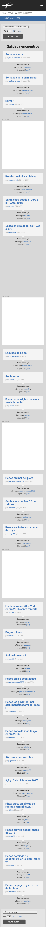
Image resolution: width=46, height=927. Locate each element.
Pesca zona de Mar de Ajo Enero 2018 (21, 733)
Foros (4, 13)
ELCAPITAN (12, 891)
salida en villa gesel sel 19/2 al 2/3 (22, 227)
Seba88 (11, 659)
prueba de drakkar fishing (21, 176)
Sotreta (11, 206)
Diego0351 (12, 534)
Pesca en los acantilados (20, 678)
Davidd (11, 865)
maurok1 (11, 636)
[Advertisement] (23, 145)
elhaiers (11, 737)
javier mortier (14, 58)
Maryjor (27, 389)
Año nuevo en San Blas (19, 757)
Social (10, 13)
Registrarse (8, 18)
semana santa (14, 54)
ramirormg (27, 67)
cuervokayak (13, 180)
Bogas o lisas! (13, 632)
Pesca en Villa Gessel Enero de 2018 (22, 831)
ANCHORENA (12, 376)
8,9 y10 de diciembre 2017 (21, 780)
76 (20, 31)
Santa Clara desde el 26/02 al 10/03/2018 (21, 201)
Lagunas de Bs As (16, 352)
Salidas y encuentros (23, 13)
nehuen (11, 104)
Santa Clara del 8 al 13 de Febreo (20, 503)
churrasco (12, 232)
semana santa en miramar (21, 77)
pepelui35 (12, 760)
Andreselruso (27, 113)
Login (18, 18)
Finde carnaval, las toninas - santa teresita (22, 401)
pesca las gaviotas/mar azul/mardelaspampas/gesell (22, 704)
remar (9, 100)
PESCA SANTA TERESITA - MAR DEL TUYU (21, 529)
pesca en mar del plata (19, 478)
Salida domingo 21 (16, 655)
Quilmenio (12, 508)
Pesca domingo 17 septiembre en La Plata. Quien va (22, 858)
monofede (12, 711)
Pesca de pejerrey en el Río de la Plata (21, 887)
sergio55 (11, 836)
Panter (11, 406)
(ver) (28, 70)
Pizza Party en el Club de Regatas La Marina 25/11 (20, 805)
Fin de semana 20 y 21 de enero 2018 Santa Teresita (21, 608)
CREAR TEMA (13, 36)
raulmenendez (14, 81)
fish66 (10, 810)
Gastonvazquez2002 (16, 481)
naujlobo (27, 901)
